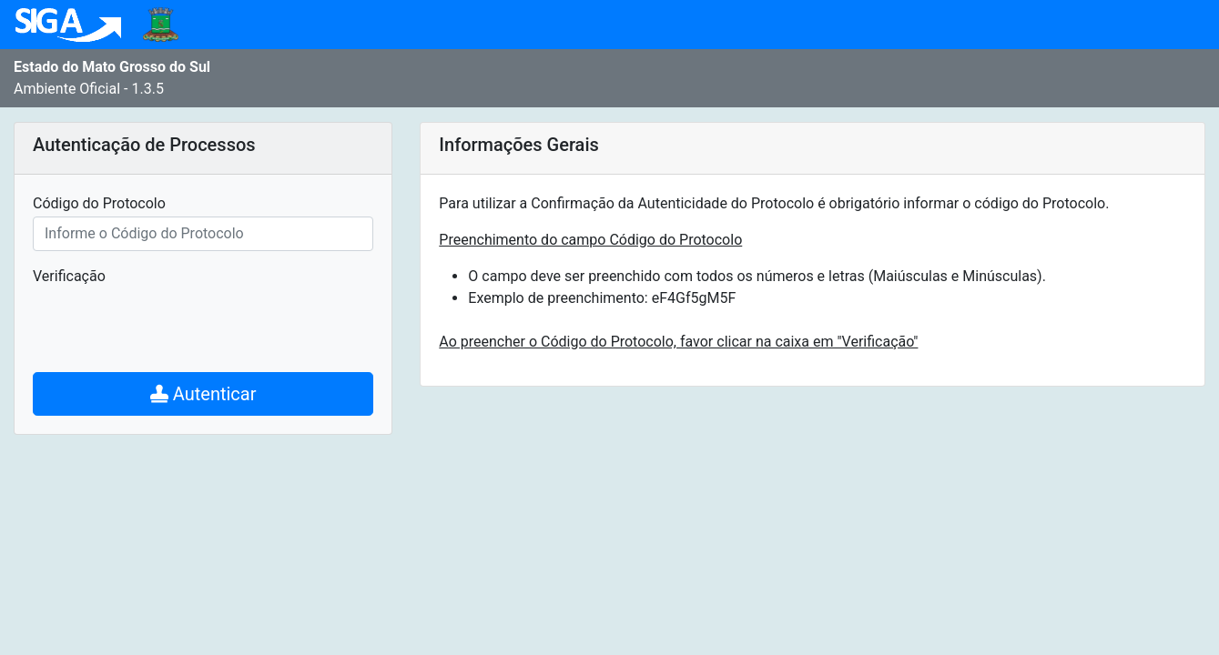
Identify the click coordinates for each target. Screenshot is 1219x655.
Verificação (69, 276)
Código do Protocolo (99, 203)
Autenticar (203, 394)
